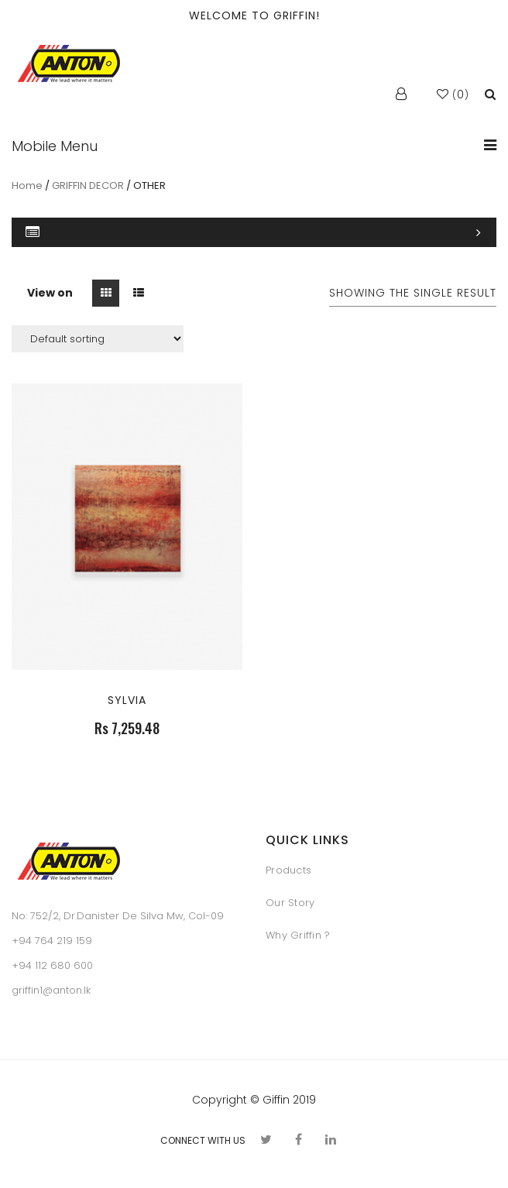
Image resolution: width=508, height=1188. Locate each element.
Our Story (290, 902)
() (453, 94)
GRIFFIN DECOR (88, 185)
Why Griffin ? (298, 935)
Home (27, 185)
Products (288, 870)
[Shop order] (98, 338)
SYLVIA (127, 700)
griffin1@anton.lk (51, 990)
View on (50, 292)
